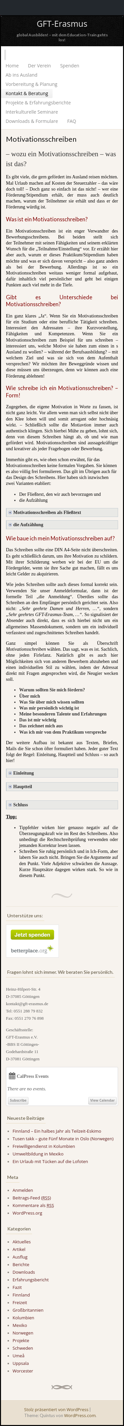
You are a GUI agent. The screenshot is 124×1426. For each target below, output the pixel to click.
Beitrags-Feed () (32, 1198)
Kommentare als (33, 1205)
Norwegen (23, 1333)
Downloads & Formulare (32, 121)
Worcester (23, 1371)
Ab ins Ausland (21, 75)
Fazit (17, 1287)
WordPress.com (80, 1415)
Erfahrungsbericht (31, 1280)
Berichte (21, 1264)
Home (12, 65)
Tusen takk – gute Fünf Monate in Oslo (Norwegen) (63, 1139)
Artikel (19, 1249)
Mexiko (20, 1325)
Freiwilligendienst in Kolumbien (44, 1146)
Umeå (18, 1356)
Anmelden (23, 1190)
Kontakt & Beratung (27, 93)
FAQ (71, 121)
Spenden (69, 65)
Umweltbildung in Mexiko (38, 1154)
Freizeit (20, 1302)
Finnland (21, 1295)
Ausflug (20, 1257)
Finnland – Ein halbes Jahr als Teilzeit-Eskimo (57, 1131)
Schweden (23, 1348)
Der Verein (39, 65)
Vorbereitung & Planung (31, 84)
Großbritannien (28, 1310)
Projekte (21, 1340)
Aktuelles (22, 1242)
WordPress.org (27, 1213)
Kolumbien (23, 1318)
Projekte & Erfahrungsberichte (38, 102)
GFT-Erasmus (62, 23)
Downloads (24, 1272)
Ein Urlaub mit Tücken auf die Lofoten (50, 1161)
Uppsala (21, 1363)
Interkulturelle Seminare (32, 112)
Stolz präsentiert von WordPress (56, 1409)
